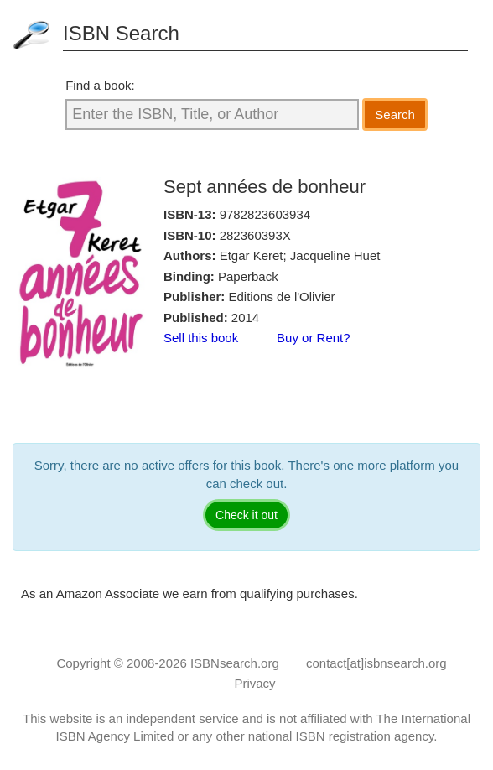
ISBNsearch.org (234, 663)
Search (395, 114)
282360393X (255, 235)
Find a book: (100, 85)
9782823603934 (265, 214)
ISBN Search (121, 33)
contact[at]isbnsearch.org (376, 663)
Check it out (246, 515)
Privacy (254, 683)
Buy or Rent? (313, 337)
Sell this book (200, 337)
